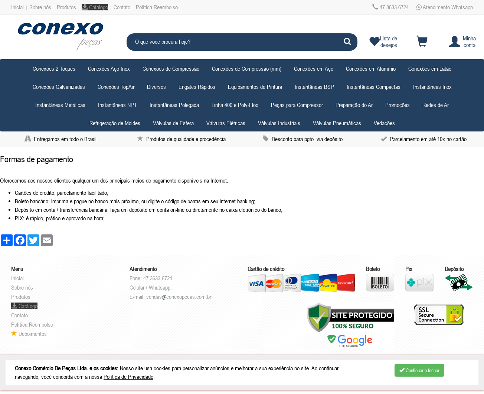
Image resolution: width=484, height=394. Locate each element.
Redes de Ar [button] (435, 104)
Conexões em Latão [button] (429, 68)
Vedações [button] (384, 123)
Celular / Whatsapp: (151, 287)
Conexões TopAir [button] (116, 86)
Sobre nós (40, 7)
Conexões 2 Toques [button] (54, 68)
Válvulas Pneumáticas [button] (337, 123)
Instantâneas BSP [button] (314, 86)
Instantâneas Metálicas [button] (60, 104)
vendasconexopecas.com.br (178, 296)
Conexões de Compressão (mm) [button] (246, 68)
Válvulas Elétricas (225, 123)
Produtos (66, 7)
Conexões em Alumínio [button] (371, 68)
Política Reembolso (157, 7)
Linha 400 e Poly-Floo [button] (235, 104)
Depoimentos (29, 333)
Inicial (17, 7)
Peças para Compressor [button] (297, 104)
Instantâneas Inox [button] (432, 86)
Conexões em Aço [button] (313, 68)
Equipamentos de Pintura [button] (255, 86)
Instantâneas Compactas (373, 86)
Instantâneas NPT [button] (117, 104)
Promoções (397, 104)
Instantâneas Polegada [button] (174, 104)
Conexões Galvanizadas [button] (59, 86)
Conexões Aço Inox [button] (109, 68)
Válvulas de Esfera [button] (173, 123)
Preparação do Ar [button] (354, 104)
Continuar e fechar (419, 370)
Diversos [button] (156, 86)
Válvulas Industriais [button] (279, 123)
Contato (122, 7)
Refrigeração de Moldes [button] (114, 123)
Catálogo (95, 7)
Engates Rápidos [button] (197, 86)
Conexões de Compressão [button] (171, 68)
